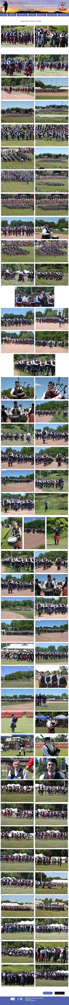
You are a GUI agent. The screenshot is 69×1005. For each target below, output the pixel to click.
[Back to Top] (60, 993)
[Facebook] (17, 999)
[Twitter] (21, 999)
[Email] (12, 999)
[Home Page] (48, 993)
